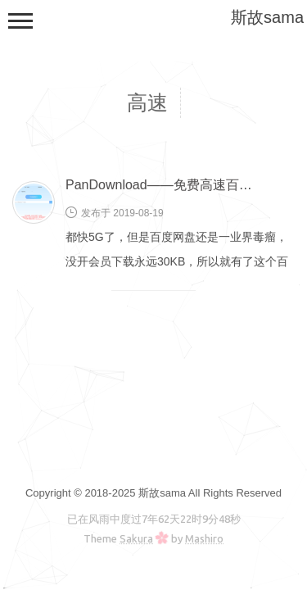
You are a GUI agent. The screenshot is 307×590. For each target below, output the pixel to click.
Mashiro (204, 538)
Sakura (136, 538)
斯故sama (267, 17)
